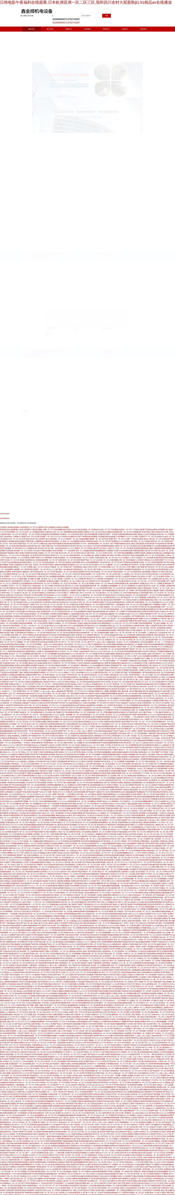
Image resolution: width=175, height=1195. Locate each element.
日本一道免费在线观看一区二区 (94, 927)
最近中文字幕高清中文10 (68, 1021)
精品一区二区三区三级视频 (128, 916)
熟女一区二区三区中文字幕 (140, 1110)
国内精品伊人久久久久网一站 (120, 1058)
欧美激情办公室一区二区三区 (11, 923)
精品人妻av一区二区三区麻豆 (160, 983)
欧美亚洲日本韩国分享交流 (134, 1131)
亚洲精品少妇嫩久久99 (55, 965)
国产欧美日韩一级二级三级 (77, 1058)
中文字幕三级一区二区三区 (49, 988)
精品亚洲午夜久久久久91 (25, 986)
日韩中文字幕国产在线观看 (121, 953)
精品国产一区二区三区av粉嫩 (20, 1133)
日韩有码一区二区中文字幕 (80, 993)
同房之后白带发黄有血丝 (159, 953)
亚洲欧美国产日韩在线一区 (44, 1180)
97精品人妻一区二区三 (53, 972)
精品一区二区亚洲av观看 (99, 1155)
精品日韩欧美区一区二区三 (148, 1089)
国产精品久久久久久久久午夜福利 (59, 1082)
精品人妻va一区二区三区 (75, 1080)
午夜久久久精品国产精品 (162, 1108)
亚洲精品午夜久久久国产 (12, 1159)
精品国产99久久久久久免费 (97, 1117)
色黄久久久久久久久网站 (135, 998)
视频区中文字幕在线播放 (65, 1096)
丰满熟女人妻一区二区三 (89, 1084)
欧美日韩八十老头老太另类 (154, 1131)
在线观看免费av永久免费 (99, 1047)
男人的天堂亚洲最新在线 (91, 1126)
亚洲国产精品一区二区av (85, 974)
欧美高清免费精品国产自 (44, 983)
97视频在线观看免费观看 (108, 1077)
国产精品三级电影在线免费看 (91, 1143)
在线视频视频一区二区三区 (117, 969)
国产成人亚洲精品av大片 (117, 1152)
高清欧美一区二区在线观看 (39, 998)
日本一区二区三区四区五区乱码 (122, 1108)
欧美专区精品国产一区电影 (52, 1183)
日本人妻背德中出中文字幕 (94, 965)
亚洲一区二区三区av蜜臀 (137, 1016)
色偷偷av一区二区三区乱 (112, 991)
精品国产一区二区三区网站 (147, 1192)
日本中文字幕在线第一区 (23, 939)
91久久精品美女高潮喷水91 (67, 920)
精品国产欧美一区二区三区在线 (159, 1023)
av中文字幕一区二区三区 (25, 1005)
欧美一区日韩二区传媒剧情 (155, 1012)
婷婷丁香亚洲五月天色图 (44, 1155)
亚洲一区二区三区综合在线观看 (60, 1157)
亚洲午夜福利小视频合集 (20, 955)
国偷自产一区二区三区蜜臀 (23, 951)
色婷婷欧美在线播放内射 (144, 1068)
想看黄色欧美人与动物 (33, 1035)
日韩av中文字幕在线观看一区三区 (14, 1009)
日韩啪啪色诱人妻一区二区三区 (52, 1084)
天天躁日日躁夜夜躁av (45, 1136)
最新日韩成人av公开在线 (71, 913)
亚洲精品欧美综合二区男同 (121, 986)
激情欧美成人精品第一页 (124, 1037)
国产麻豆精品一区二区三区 (62, 955)
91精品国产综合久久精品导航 (115, 1012)
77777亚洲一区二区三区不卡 (151, 1157)
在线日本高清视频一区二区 (92, 1087)
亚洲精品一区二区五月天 (61, 967)
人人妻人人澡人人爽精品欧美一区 (106, 1026)
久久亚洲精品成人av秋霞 (56, 1044)
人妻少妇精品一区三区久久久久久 (75, 1028)
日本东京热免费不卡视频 (22, 1157)
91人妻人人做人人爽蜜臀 (141, 1063)
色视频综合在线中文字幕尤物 (146, 1030)
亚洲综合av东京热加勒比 (131, 1143)
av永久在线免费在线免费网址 (148, 1040)
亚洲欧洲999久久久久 (112, 981)
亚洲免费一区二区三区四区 (112, 1080)
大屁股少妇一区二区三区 (62, 1155)
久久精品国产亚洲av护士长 (130, 960)
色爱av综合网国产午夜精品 (119, 1173)
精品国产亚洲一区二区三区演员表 (84, 1171)
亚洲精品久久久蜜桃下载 (136, 969)
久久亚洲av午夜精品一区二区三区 (116, 1169)
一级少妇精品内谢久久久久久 (64, 932)
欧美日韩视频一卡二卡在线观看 (64, 934)
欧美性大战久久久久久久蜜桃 (12, 962)
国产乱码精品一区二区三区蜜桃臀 (101, 948)
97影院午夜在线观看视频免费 (153, 1028)
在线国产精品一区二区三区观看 (28, 1075)
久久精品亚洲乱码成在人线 (78, 998)
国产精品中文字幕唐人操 (115, 939)
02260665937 (59, 22)
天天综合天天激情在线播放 (42, 934)
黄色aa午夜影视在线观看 (139, 1049)
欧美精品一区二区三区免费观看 (35, 965)
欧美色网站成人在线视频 (160, 937)
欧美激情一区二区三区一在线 (10, 974)
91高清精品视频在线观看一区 (119, 1155)
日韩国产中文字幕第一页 (162, 1136)
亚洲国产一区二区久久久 (48, 920)
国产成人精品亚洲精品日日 (152, 1075)
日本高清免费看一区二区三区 (14, 916)
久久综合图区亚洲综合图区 (103, 1063)
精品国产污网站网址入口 (82, 1049)
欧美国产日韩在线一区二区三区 (93, 1023)
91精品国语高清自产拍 (113, 1164)
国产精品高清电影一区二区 (116, 993)
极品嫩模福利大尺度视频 (103, 934)
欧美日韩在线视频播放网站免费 (148, 1180)
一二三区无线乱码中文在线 (139, 1101)
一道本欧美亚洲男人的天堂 (60, 1068)
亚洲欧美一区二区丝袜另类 (69, 918)
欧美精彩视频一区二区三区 (49, 1091)
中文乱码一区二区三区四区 (65, 1054)
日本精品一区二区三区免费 (73, 962)
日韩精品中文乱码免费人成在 (155, 948)
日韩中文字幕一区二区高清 (97, 951)
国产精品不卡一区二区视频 (162, 1037)
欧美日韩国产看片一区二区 (114, 923)
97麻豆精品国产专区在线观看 (31, 1150)
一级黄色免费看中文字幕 (24, 1110)
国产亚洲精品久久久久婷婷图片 (119, 925)
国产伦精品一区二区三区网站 (126, 1115)
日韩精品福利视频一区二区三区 (46, 944)
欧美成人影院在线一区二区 (128, 979)
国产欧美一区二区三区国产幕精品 (17, 998)
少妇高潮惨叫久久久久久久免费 (127, 920)
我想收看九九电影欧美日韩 (135, 1009)
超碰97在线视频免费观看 (64, 1070)
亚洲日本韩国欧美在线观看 (100, 1101)
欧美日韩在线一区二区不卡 (42, 967)
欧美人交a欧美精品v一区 (41, 1051)
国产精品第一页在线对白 (141, 1122)
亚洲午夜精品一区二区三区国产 (56, 1058)
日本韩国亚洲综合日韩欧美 (63, 983)
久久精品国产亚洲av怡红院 (13, 1089)
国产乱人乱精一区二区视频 (155, 969)
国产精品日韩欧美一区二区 (162, 1178)
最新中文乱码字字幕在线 (146, 1035)
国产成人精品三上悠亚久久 (105, 932)
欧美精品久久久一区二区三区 (25, 1178)
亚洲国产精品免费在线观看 (95, 995)
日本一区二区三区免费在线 (12, 1187)
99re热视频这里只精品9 (39, 1157)
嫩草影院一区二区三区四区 (92, 979)
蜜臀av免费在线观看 (114, 1157)
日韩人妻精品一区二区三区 (162, 1054)
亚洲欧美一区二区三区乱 (48, 1040)
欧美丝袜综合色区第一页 (22, 1115)
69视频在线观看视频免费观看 (127, 1091)
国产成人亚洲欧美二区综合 (144, 1133)
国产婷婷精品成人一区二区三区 (82, 953)
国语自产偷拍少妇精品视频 (134, 939)
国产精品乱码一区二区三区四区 (98, 1058)
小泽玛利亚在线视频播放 (102, 1136)
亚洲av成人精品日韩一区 (140, 1070)
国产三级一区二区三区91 (128, 1192)
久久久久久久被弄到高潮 (156, 1098)
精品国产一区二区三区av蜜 (113, 965)
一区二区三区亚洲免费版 (153, 1105)
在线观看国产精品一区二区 (108, 972)
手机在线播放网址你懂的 (62, 1014)
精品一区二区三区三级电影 (53, 962)
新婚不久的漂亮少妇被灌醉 (125, 1138)
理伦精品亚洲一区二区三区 (140, 953)
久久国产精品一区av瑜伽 (61, 953)
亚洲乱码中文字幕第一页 (40, 1063)
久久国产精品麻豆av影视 (12, 1143)
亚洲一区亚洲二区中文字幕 (38, 948)
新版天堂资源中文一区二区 (88, 1091)
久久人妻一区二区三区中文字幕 (29, 958)
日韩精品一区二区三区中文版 (48, 937)
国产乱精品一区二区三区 (51, 1077)
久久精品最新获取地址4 (50, 1035)
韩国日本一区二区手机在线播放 (105, 1019)
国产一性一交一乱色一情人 (164, 972)
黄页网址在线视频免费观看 (131, 1080)
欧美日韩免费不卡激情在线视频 (31, 913)
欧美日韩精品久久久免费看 (66, 974)
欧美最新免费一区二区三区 (116, 1061)
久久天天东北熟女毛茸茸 (50, 1159)
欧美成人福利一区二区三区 (105, 1021)
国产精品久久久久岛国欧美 (24, 932)
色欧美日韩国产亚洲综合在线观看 (82, 1192)
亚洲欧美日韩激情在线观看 (111, 1143)
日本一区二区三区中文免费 (128, 1007)
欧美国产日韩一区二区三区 (160, 1005)
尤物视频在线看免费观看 (162, 932)
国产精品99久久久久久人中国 (79, 1051)
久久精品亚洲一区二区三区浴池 (109, 1033)
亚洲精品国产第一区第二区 (119, 1049)
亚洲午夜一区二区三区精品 (160, 925)
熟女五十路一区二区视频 (153, 967)
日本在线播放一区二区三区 (157, 1173)
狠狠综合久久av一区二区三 (90, 1129)
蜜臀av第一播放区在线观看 (96, 939)
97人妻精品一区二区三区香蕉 (115, 1150)
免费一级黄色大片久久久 (56, 1176)
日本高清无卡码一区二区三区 (59, 1030)
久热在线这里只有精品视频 (39, 1117)
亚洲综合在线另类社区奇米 (164, 1133)
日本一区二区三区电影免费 (154, 1065)
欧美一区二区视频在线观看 (34, 916)
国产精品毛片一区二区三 (140, 1058)
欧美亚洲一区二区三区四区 (29, 1040)
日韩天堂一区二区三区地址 (70, 1129)
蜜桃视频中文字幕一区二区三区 (128, 988)
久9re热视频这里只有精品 (101, 1049)
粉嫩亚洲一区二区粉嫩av (116, 998)
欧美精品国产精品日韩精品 (129, 1103)
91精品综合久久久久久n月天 (35, 981)
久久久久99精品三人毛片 (126, 941)
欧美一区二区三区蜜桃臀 (115, 1145)
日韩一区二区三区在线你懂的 (154, 939)
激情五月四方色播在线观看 (142, 930)
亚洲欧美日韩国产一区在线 (107, 918)
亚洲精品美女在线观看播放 (9, 913)
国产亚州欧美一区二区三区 (9, 988)
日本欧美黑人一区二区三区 (19, 1147)
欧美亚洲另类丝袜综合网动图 (164, 941)
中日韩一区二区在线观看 (50, 1187)
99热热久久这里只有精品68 (146, 918)
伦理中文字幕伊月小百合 (111, 1087)
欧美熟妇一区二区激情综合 (90, 913)
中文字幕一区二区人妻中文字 (84, 1026)
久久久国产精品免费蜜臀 (80, 969)
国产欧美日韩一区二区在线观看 (99, 1108)
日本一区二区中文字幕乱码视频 (155, 965)
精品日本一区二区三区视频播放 (20, 1037)
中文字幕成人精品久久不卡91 (110, 1187)
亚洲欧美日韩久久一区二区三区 (20, 1068)
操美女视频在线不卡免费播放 (150, 988)
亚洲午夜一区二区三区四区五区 (124, 1068)
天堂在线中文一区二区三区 (9, 1164)
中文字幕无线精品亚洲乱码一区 (70, 1061)
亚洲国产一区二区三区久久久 (72, 979)
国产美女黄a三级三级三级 (44, 932)
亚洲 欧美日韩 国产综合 (30, 923)
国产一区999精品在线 (43, 1173)
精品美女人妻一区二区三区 (75, 960)
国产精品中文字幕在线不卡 (85, 1054)
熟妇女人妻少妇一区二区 (152, 923)
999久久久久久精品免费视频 (73, 1009)
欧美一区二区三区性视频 (109, 913)
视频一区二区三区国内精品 (159, 1058)
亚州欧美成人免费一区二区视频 (133, 1094)
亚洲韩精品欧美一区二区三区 (19, 1152)
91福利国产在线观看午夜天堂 (75, 1131)
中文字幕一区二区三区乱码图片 (61, 1063)
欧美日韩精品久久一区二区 (33, 1016)
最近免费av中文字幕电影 (70, 972)
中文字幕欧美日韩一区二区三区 (93, 1164)
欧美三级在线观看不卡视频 (134, 967)
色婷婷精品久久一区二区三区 (146, 1159)
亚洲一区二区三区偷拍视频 (108, 944)
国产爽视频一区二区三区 (29, 1185)
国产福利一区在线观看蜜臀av (131, 1056)
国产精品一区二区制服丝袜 (31, 1187)
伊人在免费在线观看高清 (160, 930)
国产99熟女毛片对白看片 (73, 1094)
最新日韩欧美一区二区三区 (31, 946)
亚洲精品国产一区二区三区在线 (93, 1098)
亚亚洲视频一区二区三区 (26, 1171)
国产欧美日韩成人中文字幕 (83, 1136)
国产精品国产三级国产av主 (29, 988)
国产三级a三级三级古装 (100, 983)
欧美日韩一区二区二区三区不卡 (156, 1094)
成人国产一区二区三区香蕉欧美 (88, 1187)
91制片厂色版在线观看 (129, 1187)
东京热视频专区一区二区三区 (113, 962)
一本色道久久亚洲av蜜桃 (31, 1126)
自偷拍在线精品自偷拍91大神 (93, 1065)
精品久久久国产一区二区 (149, 960)
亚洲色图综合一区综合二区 (136, 1152)
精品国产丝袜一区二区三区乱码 (144, 1082)
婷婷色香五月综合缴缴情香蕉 (22, 967)
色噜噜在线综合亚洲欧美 (144, 1019)
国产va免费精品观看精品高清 (55, 1108)
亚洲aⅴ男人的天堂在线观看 (75, 1176)
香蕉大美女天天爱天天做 (85, 937)
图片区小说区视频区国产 (14, 965)
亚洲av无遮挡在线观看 (31, 1091)
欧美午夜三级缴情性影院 (127, 972)
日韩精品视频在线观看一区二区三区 (91, 923)
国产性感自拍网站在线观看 (45, 1138)
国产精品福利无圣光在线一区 (153, 1056)
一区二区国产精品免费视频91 (123, 937)
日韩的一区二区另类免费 (59, 1051)
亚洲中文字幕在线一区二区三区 (149, 1187)
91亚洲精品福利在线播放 (106, 920)
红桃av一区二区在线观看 (35, 1012)
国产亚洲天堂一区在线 (136, 948)
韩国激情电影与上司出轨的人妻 (44, 1096)
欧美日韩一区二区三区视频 (87, 1037)
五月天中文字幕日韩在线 (148, 958)
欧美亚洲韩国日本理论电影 (56, 1042)
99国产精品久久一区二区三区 (124, 1133)
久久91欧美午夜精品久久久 (144, 944)
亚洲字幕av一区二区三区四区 (108, 976)
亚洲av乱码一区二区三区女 (107, 1084)
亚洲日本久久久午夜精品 (17, 1012)
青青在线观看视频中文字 (40, 1112)
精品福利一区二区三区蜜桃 (120, 1101)
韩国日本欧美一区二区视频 (72, 1126)
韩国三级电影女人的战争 (160, 1190)
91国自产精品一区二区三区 (126, 1030)
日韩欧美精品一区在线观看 (26, 1070)
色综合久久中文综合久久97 (86, 930)
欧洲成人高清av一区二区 (97, 967)
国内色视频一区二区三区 (138, 1173)
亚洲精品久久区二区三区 (91, 916)
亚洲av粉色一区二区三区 (67, 944)
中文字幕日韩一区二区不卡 (28, 1098)
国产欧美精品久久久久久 (52, 979)
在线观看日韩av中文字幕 (102, 1070)
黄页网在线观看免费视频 (68, 1190)
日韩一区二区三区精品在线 (68, 988)
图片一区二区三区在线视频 (105, 1162)
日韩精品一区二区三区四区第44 (65, 1007)
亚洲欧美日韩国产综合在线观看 (103, 1124)
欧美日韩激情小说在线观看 (70, 946)
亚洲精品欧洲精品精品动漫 (127, 918)
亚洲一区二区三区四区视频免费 (151, 946)
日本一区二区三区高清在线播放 (149, 1033)
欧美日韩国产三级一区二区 (142, 1178)
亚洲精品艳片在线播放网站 (50, 918)
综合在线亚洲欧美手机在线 (135, 1150)
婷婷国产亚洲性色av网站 (148, 913)
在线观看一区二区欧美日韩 (22, 953)
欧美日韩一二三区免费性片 (67, 1178)
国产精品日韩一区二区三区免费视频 (133, 981)
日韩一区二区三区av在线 (124, 932)
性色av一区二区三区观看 (19, 1047)
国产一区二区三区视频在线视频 (98, 1016)
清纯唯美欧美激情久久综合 (31, 1159)
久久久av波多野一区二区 (69, 923)
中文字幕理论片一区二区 (128, 1185)
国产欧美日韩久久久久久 (71, 1143)
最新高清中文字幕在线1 (49, 958)
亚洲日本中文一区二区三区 (36, 1042)
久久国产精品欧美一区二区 (87, 1190)
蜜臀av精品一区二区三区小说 (82, 1005)
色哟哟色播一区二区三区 (99, 1152)
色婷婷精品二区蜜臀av (12, 920)
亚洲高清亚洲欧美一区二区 (18, 1082)
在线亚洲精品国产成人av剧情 (77, 1108)
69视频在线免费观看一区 (26, 1007)
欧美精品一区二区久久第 (79, 967)
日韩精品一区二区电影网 (140, 1051)
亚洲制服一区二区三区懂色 (26, 1026)
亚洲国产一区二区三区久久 (42, 953)
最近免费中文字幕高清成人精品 (29, 995)
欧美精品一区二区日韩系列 (19, 941)
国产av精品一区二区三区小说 (61, 1101)
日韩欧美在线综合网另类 (112, 1105)
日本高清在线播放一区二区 (62, 941)
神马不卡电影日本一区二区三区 (59, 1047)
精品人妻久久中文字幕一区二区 (86, 976)
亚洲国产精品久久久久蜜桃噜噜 (41, 941)
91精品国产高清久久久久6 (51, 1065)
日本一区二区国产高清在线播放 (16, 1044)
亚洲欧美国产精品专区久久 (134, 1065)
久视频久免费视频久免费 (112, 1075)
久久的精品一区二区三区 (130, 958)
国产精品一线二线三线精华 (86, 1178)
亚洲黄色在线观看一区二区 (11, 1033)
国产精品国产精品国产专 (46, 1054)
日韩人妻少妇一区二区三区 (122, 1122)
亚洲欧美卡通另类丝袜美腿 (135, 993)
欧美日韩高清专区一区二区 (89, 1140)
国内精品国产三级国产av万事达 (140, 1054)
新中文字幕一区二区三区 (67, 937)
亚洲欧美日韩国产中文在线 (102, 986)
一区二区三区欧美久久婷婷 (131, 1164)
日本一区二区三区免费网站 (86, 1185)
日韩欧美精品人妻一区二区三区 (106, 941)
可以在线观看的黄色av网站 (106, 1180)
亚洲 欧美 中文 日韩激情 (84, 1019)
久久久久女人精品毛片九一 (95, 960)
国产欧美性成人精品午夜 (51, 1023)
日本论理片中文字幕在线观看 (36, 1166)
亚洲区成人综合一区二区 (54, 916)
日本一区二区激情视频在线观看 (107, 1096)
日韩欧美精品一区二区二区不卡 (158, 981)
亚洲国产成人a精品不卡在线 (89, 1077)
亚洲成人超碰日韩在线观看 (57, 948)
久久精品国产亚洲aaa (102, 1054)
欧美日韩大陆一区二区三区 (110, 946)
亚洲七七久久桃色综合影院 (53, 1028)
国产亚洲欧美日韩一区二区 (37, 1119)
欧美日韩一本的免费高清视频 (32, 1080)
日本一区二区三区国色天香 (71, 1150)
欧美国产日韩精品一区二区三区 (24, 983)
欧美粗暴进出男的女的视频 (15, 1028)
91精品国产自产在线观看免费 (156, 1152)
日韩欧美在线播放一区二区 (63, 1049)
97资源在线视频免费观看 (109, 1126)
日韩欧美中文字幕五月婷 (159, 955)
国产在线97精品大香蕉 (147, 916)
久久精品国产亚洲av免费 (22, 1176)
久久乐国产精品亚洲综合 (35, 1094)
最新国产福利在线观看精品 (147, 1115)
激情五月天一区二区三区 (59, 939)
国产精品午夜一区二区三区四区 (142, 1147)
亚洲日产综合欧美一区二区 (146, 1162)
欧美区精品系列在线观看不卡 (72, 927)
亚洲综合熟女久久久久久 (33, 1077)
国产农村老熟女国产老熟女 (22, 1103)
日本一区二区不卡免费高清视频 (21, 1101)
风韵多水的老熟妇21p (27, 944)
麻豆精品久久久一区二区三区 (10, 1136)
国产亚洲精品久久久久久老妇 (81, 1073)
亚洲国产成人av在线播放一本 (49, 923)
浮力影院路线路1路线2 (133, 995)
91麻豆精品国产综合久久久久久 (90, 1035)
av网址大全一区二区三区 (123, 930)
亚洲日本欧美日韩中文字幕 (31, 1143)
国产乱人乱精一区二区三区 (52, 1150)
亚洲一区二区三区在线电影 (131, 1157)
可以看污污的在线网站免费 (122, 934)
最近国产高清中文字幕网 (119, 1112)
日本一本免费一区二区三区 (149, 1103)
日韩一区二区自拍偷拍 (126, 944)
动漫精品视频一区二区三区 (75, 1166)
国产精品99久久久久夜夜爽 (93, 962)
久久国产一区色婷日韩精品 (133, 923)
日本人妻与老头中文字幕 (133, 962)
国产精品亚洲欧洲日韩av (144, 974)
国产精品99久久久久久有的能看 (95, 1009)
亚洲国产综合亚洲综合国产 (102, 1122)
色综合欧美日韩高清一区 (120, 1073)
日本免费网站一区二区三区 (29, 1164)
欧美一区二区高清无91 (42, 1192)
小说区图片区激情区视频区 (58, 998)
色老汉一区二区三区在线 (53, 1012)
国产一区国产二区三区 (104, 1002)
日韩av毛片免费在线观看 (115, 967)
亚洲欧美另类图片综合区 (150, 995)
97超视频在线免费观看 (26, 1180)
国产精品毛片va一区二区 (138, 1073)
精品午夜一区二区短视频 (98, 969)
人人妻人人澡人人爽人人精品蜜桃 (51, 1075)
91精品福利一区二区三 (78, 1173)
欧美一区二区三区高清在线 (62, 1147)
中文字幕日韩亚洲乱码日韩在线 (65, 930)
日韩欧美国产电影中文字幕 (125, 1014)
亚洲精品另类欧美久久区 (58, 1117)
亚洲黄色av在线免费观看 (22, 1000)
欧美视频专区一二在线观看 (49, 1190)
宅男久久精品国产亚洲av (154, 1009)
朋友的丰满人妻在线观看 (141, 955)
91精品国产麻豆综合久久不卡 (126, 1162)
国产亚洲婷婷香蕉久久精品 (33, 960)
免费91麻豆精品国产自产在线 (63, 1110)
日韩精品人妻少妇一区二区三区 (50, 1164)
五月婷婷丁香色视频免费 (58, 1145)
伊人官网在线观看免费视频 (113, 1028)
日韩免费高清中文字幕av (142, 1190)
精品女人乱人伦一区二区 (40, 1030)
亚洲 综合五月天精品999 (64, 1138)
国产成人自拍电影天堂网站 (113, 1166)
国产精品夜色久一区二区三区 (16, 1094)
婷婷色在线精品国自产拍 (106, 1115)
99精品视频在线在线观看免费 (10, 1150)
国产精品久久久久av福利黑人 (121, 1000)
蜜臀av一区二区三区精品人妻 (85, 932)
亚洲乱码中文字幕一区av (164, 916)
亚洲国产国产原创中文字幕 (69, 1091)
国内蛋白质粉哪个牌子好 (81, 955)
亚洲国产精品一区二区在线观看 (54, 1080)
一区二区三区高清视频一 (34, 1028)
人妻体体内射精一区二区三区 (10, 918)
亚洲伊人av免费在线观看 (140, 983)
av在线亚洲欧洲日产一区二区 (99, 1000)
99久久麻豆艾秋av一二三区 (148, 1096)
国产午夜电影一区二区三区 (135, 1012)
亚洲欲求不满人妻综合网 (17, 972)
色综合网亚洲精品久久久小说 (107, 1007)
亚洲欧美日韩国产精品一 (107, 988)
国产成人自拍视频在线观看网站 (54, 960)
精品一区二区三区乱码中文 (142, 1119)
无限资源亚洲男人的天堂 (141, 934)
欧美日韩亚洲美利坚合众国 (21, 930)
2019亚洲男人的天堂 (113, 960)
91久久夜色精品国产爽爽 (123, 1005)
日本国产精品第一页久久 (68, 1159)
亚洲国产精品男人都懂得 (142, 937)
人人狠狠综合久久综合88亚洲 (156, 1016)
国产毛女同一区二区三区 (111, 1042)
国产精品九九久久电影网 (11, 1185)
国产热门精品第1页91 (28, 974)
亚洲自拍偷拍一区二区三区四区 (83, 941)
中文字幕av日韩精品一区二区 (71, 1065)
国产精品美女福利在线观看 (37, 1044)
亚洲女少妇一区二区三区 (116, 1009)
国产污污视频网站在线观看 (163, 1147)
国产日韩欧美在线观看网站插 (31, 1065)
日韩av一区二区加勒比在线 (152, 962)
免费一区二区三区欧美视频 (52, 913)
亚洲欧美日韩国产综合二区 (34, 1058)
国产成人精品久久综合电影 (145, 1138)
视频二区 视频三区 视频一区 (33, 962)
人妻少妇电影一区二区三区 (151, 1080)
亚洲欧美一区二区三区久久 (145, 1014)
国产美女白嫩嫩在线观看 (84, 1122)
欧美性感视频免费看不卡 (146, 1185)
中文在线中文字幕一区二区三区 (80, 986)
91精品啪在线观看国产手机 (121, 1070)
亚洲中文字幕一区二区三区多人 (18, 1117)
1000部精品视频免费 (108, 1138)
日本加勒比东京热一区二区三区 (150, 1021)
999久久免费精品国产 (95, 1028)
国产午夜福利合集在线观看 (87, 920)
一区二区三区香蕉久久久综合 (71, 1023)
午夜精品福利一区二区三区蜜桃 (42, 969)
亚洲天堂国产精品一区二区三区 (87, 944)
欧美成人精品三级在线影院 (134, 927)
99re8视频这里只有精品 (98, 1157)
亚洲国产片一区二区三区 (147, 920)
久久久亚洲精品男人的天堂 (151, 1166)
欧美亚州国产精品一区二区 (143, 1108)
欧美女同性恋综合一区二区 (128, 1126)
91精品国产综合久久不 (39, 1176)
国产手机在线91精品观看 (17, 1169)
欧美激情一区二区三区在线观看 (119, 1147)
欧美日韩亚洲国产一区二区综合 (120, 983)
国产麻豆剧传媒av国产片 (19, 993)
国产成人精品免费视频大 (153, 991)
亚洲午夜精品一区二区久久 (63, 1136)
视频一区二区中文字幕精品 (24, 1019)
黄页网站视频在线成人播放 (143, 932)
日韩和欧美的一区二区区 (88, 1033)
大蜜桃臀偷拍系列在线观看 (92, 1094)
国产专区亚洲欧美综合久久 (29, 1129)
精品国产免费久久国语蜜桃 (163, 974)
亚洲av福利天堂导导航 (68, 1187)
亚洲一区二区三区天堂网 (94, 991)
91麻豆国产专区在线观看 (106, 1190)
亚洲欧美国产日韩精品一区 (157, 1155)
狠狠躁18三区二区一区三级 (115, 1023)
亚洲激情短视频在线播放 (149, 1143)
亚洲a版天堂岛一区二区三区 (102, 1068)
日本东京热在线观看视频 (105, 1171)
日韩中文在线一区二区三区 (9, 944)
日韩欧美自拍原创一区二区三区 (96, 925)
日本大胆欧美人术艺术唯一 (92, 1042)
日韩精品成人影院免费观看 (24, 1073)
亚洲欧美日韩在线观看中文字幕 (20, 1030)
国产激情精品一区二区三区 (73, 1075)
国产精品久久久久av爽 (54, 1009)
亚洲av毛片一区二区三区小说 (158, 1073)
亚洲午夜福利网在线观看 (105, 930)
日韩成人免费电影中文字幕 (18, 948)
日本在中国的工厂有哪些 (66, 976)
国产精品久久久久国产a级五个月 (60, 1112)
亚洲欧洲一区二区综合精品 (11, 1087)
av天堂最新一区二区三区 (17, 1108)
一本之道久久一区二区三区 (36, 1009)
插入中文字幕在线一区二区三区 (26, 1054)
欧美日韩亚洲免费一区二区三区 (108, 1103)
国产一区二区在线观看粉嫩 (122, 1002)
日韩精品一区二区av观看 (144, 941)
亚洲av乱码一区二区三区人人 (94, 981)
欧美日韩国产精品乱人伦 (141, 1005)
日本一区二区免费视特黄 (41, 1101)
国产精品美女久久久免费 (66, 1040)
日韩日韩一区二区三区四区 (69, 1035)
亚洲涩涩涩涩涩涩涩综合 (41, 939)
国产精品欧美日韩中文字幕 (54, 1094)
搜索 (106, 16)
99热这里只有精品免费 (74, 1042)
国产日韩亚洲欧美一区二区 (141, 986)
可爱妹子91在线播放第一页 (103, 1040)
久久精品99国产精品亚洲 (63, 1005)
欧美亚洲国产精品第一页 (129, 1033)
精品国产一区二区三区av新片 (128, 1077)
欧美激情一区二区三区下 (47, 1056)
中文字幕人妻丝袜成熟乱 (110, 1183)
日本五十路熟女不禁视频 (119, 1054)
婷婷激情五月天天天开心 (102, 1119)
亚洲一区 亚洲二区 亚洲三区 (110, 1129)
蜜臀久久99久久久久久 (123, 1171)
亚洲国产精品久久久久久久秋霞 (47, 1021)
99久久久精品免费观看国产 (90, 946)
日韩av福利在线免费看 (163, 1171)
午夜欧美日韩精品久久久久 (157, 1047)
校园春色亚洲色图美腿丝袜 (42, 1103)
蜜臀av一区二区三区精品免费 (84, 1096)
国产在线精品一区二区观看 (115, 995)
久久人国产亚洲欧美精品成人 (129, 976)
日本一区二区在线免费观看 (36, 1169)
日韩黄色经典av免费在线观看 (63, 1103)
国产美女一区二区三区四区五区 (110, 958)
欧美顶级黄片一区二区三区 (73, 981)
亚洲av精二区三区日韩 (45, 1049)
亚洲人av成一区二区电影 (61, 1073)
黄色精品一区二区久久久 (50, 1089)
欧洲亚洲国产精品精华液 (86, 1021)
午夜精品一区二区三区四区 (59, 951)
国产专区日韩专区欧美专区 (103, 1133)
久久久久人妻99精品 (121, 948)
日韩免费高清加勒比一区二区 (85, 1002)
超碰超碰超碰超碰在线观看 (21, 1014)
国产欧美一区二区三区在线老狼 (116, 1098)
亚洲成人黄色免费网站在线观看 (26, 1049)
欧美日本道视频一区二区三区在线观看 (87, 1138)
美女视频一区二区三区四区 (22, 934)
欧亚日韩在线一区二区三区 (100, 955)
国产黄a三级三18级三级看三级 (42, 930)
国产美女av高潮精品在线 (12, 946)
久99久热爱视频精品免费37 (48, 1185)
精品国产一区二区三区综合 (158, 1051)
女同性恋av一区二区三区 (124, 1190)
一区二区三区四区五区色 (103, 937)
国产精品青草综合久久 (110, 979)
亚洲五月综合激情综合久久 (124, 1124)
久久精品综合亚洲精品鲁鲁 (77, 1117)
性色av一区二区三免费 (29, 1136)
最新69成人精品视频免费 (132, 1166)
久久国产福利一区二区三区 (115, 1131)
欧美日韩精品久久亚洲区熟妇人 (46, 976)
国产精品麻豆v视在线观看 (81, 1101)
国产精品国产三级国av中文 (95, 1176)
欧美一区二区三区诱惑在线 (37, 1082)
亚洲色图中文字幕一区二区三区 (155, 998)
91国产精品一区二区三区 (16, 1131)
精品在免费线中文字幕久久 (51, 1162)
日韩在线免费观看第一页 (146, 1007)
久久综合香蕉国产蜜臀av (45, 1007)
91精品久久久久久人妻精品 (122, 1082)
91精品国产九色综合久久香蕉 (32, 1087)
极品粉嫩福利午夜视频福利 (135, 1176)
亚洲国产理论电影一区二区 (89, 972)
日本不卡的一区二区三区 (110, 1035)
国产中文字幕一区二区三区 (41, 1000)
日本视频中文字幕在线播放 (52, 991)
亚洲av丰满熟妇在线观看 (110, 916)
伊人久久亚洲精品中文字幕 (137, 1047)
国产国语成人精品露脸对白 (86, 1089)
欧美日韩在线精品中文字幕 (44, 1019)
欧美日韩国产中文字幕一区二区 (133, 1105)
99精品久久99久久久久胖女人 (81, 1068)
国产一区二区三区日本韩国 (100, 1112)
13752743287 (73, 22)
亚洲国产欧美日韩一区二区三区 (139, 1169)
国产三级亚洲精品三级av (78, 951)
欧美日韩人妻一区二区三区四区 (15, 1042)
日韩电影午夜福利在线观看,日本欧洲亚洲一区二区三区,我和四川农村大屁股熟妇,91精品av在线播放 (86, 2)
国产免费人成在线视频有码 (33, 1023)
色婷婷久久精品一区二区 (165, 920)
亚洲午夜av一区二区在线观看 (22, 1124)
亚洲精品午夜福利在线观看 (83, 1133)
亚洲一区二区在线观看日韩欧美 (74, 925)
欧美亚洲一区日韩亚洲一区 (150, 1164)
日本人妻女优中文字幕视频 (147, 1183)
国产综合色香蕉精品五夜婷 (148, 1129)
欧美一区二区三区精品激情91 (129, 1026)
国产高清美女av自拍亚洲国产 (104, 1005)
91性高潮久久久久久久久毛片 (120, 1051)
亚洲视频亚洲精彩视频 (69, 1162)
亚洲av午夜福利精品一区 (145, 972)
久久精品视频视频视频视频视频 (127, 1021)
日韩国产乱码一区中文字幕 (30, 920)
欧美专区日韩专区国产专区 (52, 1087)
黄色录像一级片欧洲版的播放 (104, 974)
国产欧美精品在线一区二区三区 (41, 955)
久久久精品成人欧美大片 (147, 1126)
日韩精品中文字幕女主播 (26, 1002)
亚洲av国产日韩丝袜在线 (157, 1117)
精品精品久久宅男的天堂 (75, 1044)
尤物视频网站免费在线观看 (73, 916)
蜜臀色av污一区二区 (11, 1098)
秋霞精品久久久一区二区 (54, 981)
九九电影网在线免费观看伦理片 (66, 1180)
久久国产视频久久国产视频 (134, 951)
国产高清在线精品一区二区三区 (121, 955)
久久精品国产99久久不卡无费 (110, 1140)
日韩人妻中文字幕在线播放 (45, 1070)
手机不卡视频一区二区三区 (149, 1042)
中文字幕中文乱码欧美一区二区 (59, 1119)
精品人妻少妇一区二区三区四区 (143, 1171)
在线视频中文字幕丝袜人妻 (160, 1002)
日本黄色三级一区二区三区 (102, 1082)
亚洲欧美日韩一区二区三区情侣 (52, 995)
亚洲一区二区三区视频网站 (42, 1124)
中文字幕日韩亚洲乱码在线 (35, 1131)
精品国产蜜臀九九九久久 (60, 1000)
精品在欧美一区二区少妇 (84, 1040)
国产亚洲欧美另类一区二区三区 (143, 1000)
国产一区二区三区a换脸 (137, 1112)
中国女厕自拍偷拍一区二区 (51, 946)
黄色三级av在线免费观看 (88, 918)
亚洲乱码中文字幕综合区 (14, 979)
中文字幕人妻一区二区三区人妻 (137, 1023)
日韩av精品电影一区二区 (77, 939)
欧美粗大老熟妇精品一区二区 (143, 1136)
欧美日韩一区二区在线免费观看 (74, 995)
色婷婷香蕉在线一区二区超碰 (106, 1159)
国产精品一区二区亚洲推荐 (125, 1019)
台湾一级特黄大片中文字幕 (26, 1021)
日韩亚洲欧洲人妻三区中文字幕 (42, 1133)
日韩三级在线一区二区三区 (157, 1049)
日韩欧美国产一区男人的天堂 (82, 1082)
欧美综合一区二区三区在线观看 (86, 1103)
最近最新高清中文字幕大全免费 (157, 993)
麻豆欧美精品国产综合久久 (15, 981)
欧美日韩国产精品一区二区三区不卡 (25, 927)
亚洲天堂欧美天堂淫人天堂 (31, 1033)
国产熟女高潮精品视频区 (106, 1037)
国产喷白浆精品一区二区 (70, 1033)
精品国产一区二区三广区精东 (129, 913)
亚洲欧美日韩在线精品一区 (52, 925)
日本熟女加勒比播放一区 (35, 972)
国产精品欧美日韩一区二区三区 (54, 1016)
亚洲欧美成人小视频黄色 (34, 925)
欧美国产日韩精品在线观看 (161, 1169)
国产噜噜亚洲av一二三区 (82, 983)
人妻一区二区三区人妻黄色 (80, 1155)
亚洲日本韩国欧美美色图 (28, 937)
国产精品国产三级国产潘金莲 (10, 1140)
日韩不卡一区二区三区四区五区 (20, 969)
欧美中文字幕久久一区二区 (63, 1026)
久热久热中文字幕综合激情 (65, 1002)
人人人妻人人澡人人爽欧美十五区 (85, 1115)
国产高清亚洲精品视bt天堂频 (64, 1019)
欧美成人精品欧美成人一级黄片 (59, 1152)
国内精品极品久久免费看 (149, 1084)
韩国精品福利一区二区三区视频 (83, 1014)
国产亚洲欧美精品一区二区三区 (51, 1126)
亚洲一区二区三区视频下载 (46, 974)
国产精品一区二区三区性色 (140, 925)
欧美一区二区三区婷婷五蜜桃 (160, 1070)
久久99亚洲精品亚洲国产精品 (83, 1063)
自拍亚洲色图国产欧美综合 (45, 1002)
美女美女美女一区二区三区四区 (109, 1056)
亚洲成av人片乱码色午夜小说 (38, 1145)
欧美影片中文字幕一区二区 (133, 965)
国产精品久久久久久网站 (76, 1145)
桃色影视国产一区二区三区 (148, 979)
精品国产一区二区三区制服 (162, 1119)
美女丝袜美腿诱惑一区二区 (150, 1026)
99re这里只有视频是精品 (95, 1166)
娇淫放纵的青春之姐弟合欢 (118, 1047)
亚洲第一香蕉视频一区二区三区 (71, 1098)
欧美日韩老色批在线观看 (44, 1026)
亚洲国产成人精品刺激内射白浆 (82, 1119)
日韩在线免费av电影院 (71, 1140)
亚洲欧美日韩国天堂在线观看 (105, 1030)
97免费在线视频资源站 (93, 1183)
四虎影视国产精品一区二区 (150, 976)
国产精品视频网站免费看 (43, 1073)
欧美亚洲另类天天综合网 (153, 927)
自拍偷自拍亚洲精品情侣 (16, 1035)
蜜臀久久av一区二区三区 (115, 951)
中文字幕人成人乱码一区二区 (161, 934)
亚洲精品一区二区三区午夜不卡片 (94, 1061)
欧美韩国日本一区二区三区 (15, 1105)
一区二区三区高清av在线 (154, 1112)
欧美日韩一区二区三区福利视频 (93, 1150)
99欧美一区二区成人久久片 (13, 991)
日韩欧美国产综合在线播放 (138, 1044)
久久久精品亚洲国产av (124, 1178)
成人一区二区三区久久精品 (67, 958)
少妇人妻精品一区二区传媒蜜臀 (42, 1014)
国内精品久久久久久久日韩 (93, 1105)
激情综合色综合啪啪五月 (49, 1061)
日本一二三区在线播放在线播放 (74, 1183)
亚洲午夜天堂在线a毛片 (60, 986)
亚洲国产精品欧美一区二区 (88, 988)
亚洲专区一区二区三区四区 (30, 918)
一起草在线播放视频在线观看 (105, 1014)
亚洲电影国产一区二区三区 (94, 1012)
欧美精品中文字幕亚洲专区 (128, 1096)
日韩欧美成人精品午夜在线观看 (50, 927)
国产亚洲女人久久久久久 (102, 953)
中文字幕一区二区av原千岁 (11, 1162)
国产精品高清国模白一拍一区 (88, 958)
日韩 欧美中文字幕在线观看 (33, 979)
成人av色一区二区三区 (98, 993)
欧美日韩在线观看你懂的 (129, 1035)
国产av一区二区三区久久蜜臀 (148, 1091)
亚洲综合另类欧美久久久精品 (154, 1061)
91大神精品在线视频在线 (163, 1000)
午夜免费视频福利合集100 (60, 993)
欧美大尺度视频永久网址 (162, 1068)
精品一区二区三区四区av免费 (35, 1105)
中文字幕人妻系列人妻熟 (143, 1037)
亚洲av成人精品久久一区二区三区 (83, 1030)
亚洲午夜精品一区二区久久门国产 (125, 1040)
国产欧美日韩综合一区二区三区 (20, 1063)
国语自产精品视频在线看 (86, 1162)
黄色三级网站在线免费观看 (29, 1056)
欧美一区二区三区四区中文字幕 (133, 991)
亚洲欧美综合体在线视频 (16, 1166)
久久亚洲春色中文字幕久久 (112, 1094)
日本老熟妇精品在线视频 (25, 1155)
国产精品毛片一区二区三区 (11, 1080)
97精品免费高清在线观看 (80, 1157)
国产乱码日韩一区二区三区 (154, 951)
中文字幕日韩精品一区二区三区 (74, 1012)
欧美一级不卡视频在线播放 (115, 927)
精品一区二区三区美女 (41, 951)
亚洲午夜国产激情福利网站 (137, 1098)
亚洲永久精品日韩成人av (44, 1171)
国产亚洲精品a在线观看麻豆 (130, 946)
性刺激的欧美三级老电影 (22, 1112)
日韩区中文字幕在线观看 (158, 1101)
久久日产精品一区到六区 (159, 1122)
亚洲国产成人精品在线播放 (33, 991)
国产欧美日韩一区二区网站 (125, 974)
